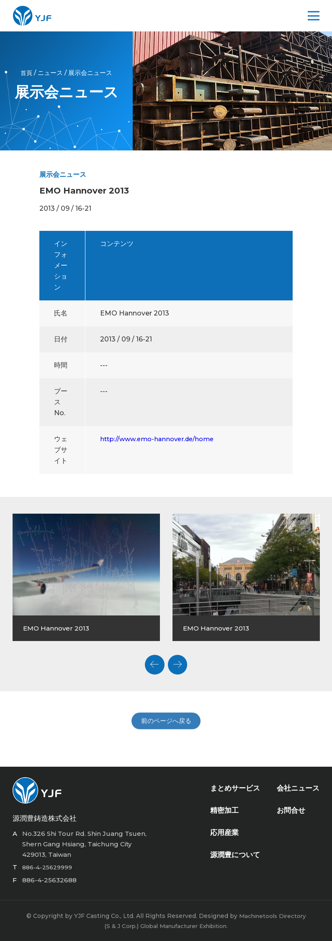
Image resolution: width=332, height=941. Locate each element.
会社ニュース (298, 789)
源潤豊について (235, 856)
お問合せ (291, 811)
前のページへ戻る (166, 731)
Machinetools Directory (272, 915)
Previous (153, 662)
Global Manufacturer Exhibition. (184, 925)
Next (179, 662)
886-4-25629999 (49, 867)
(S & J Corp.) (117, 925)
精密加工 (224, 811)
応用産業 (224, 834)
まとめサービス (235, 789)
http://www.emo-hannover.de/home (161, 438)
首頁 (26, 73)
